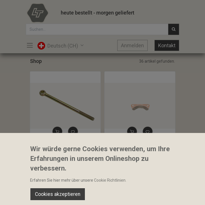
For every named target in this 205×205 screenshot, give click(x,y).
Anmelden (132, 45)
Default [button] (155, 183)
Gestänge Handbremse (53, 145)
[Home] (18, 195)
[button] (57, 131)
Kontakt (166, 45)
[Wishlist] (144, 195)
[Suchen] (60, 195)
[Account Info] (186, 195)
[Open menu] (102, 196)
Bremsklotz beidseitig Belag (132, 145)
